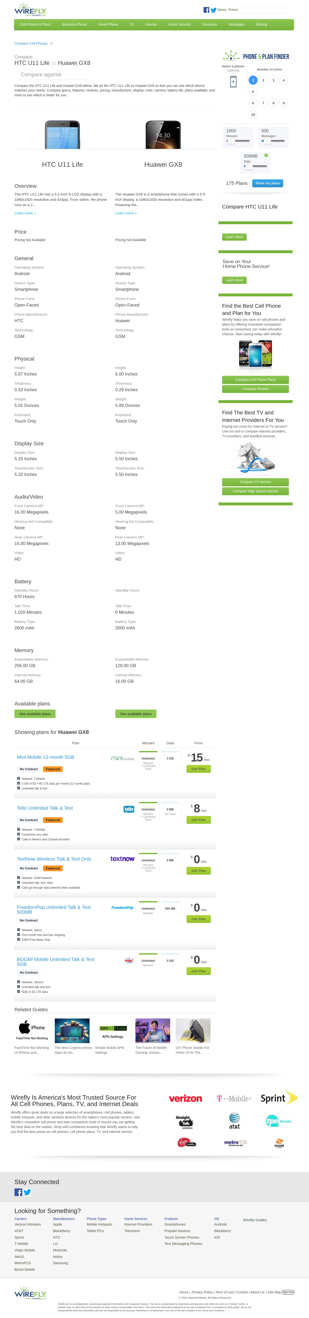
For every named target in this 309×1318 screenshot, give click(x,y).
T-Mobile (20, 1241)
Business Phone (74, 24)
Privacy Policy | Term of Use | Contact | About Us (228, 1288)
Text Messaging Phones (171, 1241)
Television (125, 1230)
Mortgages (237, 24)
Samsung (56, 1259)
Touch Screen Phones (170, 1236)
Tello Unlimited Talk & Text (45, 808)
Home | (184, 1288)
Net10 (18, 1253)
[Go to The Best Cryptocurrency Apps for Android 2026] (72, 1030)
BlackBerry (57, 1230)
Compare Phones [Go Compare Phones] (255, 361)
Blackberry (207, 1230)
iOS (203, 1236)
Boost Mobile (23, 1265)
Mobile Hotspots (95, 1224)
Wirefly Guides (238, 1219)
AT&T (18, 1230)
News (221, 9)
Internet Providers (130, 1224)
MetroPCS (21, 1259)
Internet (151, 24)
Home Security (180, 24)
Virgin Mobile (23, 1247)
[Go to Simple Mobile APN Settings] (112, 1030)
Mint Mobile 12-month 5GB (45, 757)
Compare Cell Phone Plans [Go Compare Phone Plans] (255, 352)
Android (205, 1224)
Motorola (56, 1247)
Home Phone (108, 24)
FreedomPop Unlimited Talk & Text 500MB (54, 909)
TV (132, 24)
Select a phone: (233, 68)
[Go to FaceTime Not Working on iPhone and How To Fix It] (31, 1030)
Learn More (234, 210)
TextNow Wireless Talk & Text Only (54, 859)
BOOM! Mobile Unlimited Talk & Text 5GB (56, 962)
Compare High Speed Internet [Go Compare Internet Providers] (255, 464)
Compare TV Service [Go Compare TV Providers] (255, 455)
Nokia (54, 1253)
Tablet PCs (91, 1230)
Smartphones (164, 1224)
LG (52, 1241)
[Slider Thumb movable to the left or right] (231, 115)
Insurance (209, 24)
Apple (54, 1224)
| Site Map (273, 1288)
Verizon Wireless (26, 1224)
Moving (261, 24)
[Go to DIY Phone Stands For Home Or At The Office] (193, 1030)
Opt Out (288, 1287)
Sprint (18, 1236)
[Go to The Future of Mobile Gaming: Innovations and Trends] (152, 1030)
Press (233, 9)
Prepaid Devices (166, 1230)
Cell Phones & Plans (35, 24)
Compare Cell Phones (31, 43)
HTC (53, 1236)
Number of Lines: (270, 69)
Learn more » (25, 213)
